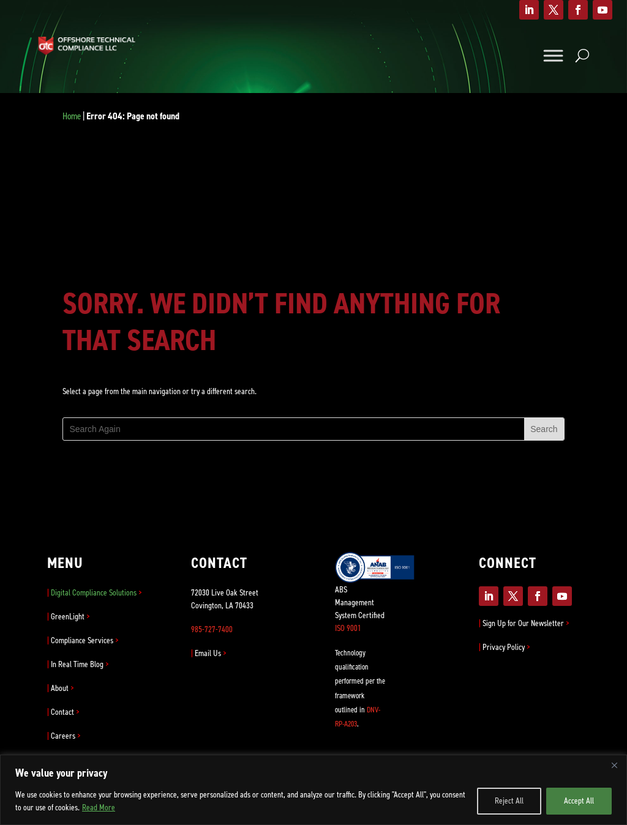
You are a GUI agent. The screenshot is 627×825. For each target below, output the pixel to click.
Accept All (579, 801)
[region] (313, 790)
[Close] (614, 765)
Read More (98, 807)
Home (71, 116)
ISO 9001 (348, 628)
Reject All (509, 801)
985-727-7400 (212, 629)
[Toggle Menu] (553, 55)
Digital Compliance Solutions (94, 593)
